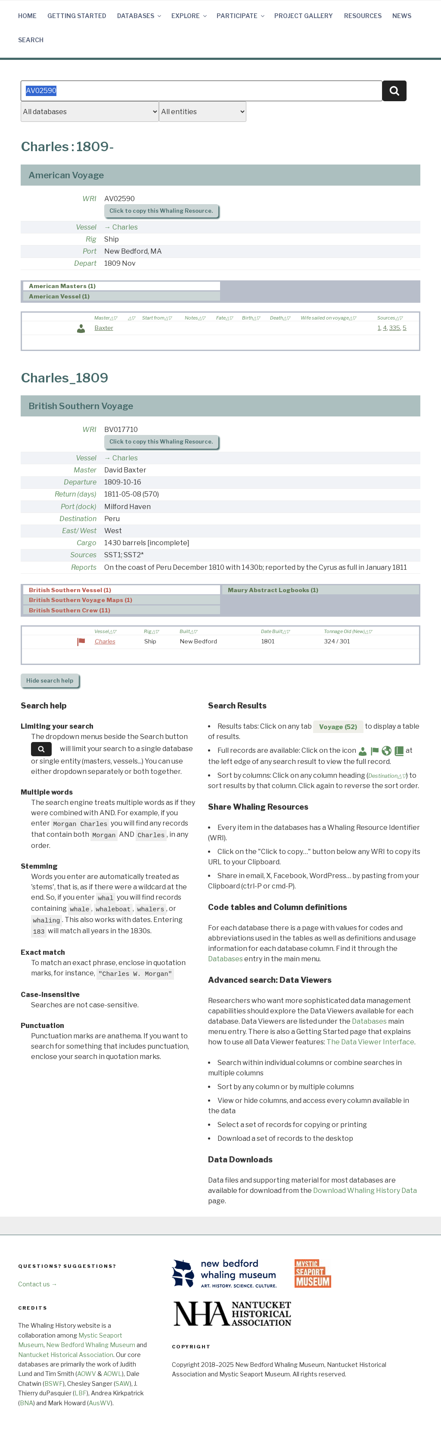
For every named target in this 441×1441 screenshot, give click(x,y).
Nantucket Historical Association (65, 1354)
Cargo (86, 543)
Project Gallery (303, 15)
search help (49, 680)
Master (85, 470)
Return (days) (75, 494)
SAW (122, 1383)
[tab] (121, 286)
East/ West (79, 531)
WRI (89, 199)
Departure (80, 482)
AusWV (100, 1403)
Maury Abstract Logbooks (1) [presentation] (273, 590)
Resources (363, 15)
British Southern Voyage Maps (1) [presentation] (80, 599)
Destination (77, 519)
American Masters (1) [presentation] (62, 286)
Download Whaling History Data (365, 1190)
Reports (83, 567)
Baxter (104, 327)
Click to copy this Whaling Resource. (161, 211)
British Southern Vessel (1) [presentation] (70, 590)
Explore (189, 15)
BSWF (53, 1383)
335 (394, 327)
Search (30, 39)
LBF (81, 1393)
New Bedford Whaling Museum (90, 1344)
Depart (85, 263)
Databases (139, 15)
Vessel (86, 227)
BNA (26, 1403)
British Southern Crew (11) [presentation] (69, 610)
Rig (91, 239)
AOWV (86, 1373)
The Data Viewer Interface (370, 1042)
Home (27, 15)
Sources (83, 555)
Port (89, 251)
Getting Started (76, 15)
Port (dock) (78, 507)
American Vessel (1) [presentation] (59, 296)
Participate (241, 15)
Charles (125, 227)
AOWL (112, 1373)
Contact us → (37, 1284)
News (401, 15)
